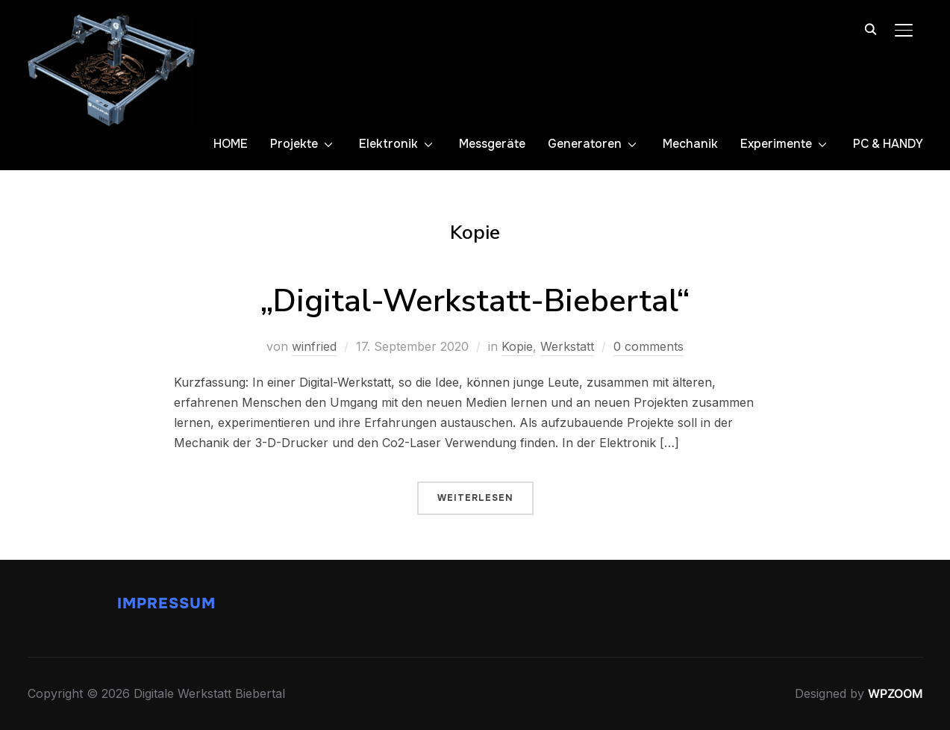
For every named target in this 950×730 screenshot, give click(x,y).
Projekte (294, 144)
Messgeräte (492, 144)
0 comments (648, 346)
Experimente (776, 144)
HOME (230, 144)
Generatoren (585, 144)
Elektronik (388, 144)
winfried (314, 346)
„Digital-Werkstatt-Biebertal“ (475, 301)
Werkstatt (567, 346)
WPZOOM (895, 693)
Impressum (166, 603)
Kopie (517, 346)
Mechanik (690, 144)
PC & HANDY (888, 144)
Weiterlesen (475, 498)
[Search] (871, 28)
